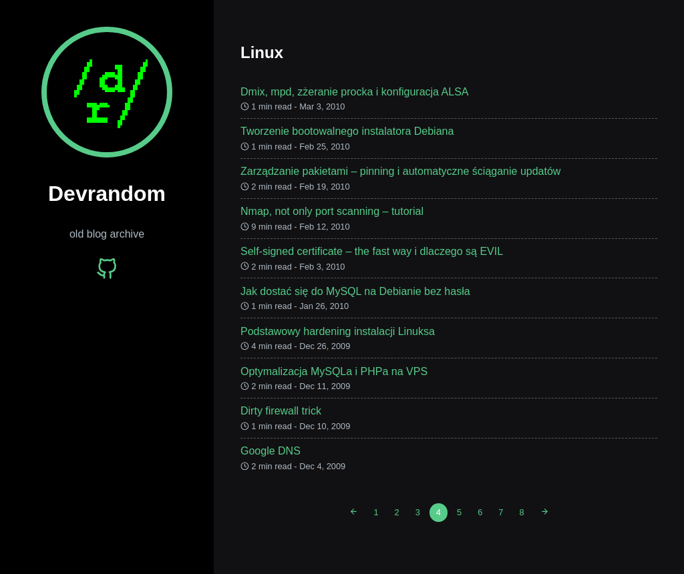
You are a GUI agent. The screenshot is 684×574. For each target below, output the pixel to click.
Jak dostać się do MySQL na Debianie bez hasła (355, 291)
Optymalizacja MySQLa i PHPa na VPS (334, 371)
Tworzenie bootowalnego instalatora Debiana (347, 131)
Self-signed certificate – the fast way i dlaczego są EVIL (371, 251)
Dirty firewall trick (280, 410)
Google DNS (270, 451)
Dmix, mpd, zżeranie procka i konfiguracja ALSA (354, 91)
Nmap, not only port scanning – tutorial (331, 211)
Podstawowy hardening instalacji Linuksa (337, 331)
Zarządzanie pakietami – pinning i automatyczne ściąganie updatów (400, 171)
